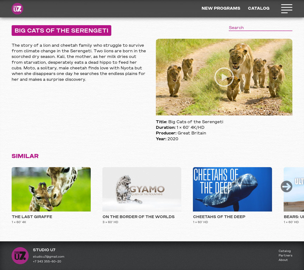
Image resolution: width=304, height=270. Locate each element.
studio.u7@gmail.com (48, 256)
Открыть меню (286, 8)
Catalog (258, 8)
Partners (285, 255)
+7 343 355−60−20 (47, 261)
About (283, 260)
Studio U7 (17, 9)
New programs (221, 8)
